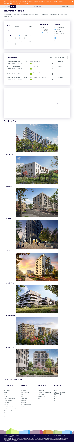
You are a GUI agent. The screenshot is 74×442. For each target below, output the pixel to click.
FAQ (22, 396)
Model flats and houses (8, 406)
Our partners (23, 402)
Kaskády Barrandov (8, 400)
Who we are (23, 390)
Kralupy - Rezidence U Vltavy (9, 398)
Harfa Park (6, 404)
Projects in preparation (8, 410)
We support (23, 394)
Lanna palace (23, 400)
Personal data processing (26, 404)
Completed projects (8, 412)
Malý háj (5, 396)
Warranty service (24, 398)
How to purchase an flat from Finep (45, 392)
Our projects (8, 385)
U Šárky (5, 394)
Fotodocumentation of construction (11, 408)
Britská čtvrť (6, 392)
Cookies (22, 406)
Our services (42, 385)
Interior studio (40, 398)
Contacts (63, 6)
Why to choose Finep (25, 392)
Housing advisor (41, 394)
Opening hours (57, 396)
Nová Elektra (6, 402)
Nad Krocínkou (7, 390)
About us (24, 385)
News (5, 414)
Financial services (41, 390)
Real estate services (41, 396)
